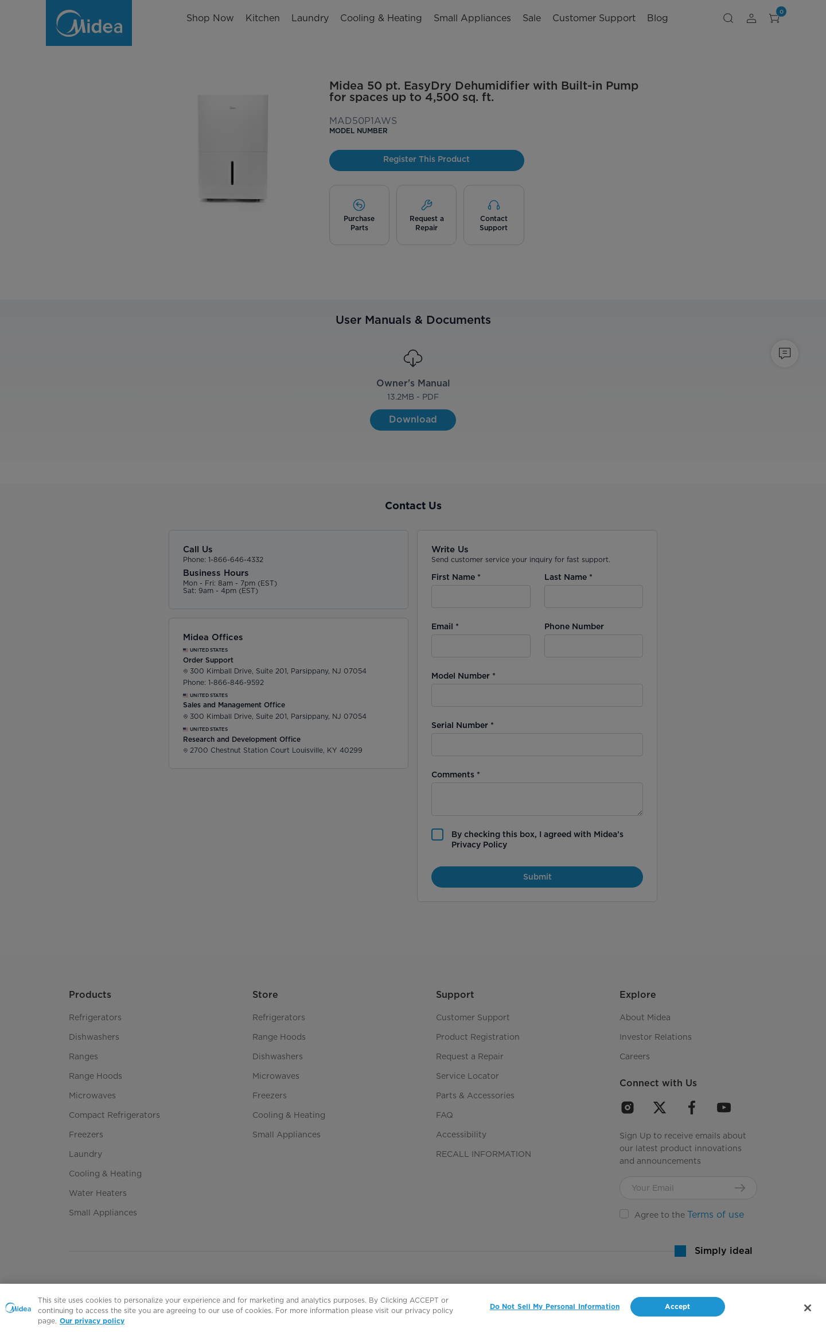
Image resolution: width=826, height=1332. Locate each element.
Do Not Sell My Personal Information (555, 1306)
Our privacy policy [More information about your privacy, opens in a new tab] (92, 1321)
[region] (413, 1308)
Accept (677, 1306)
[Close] (807, 1308)
